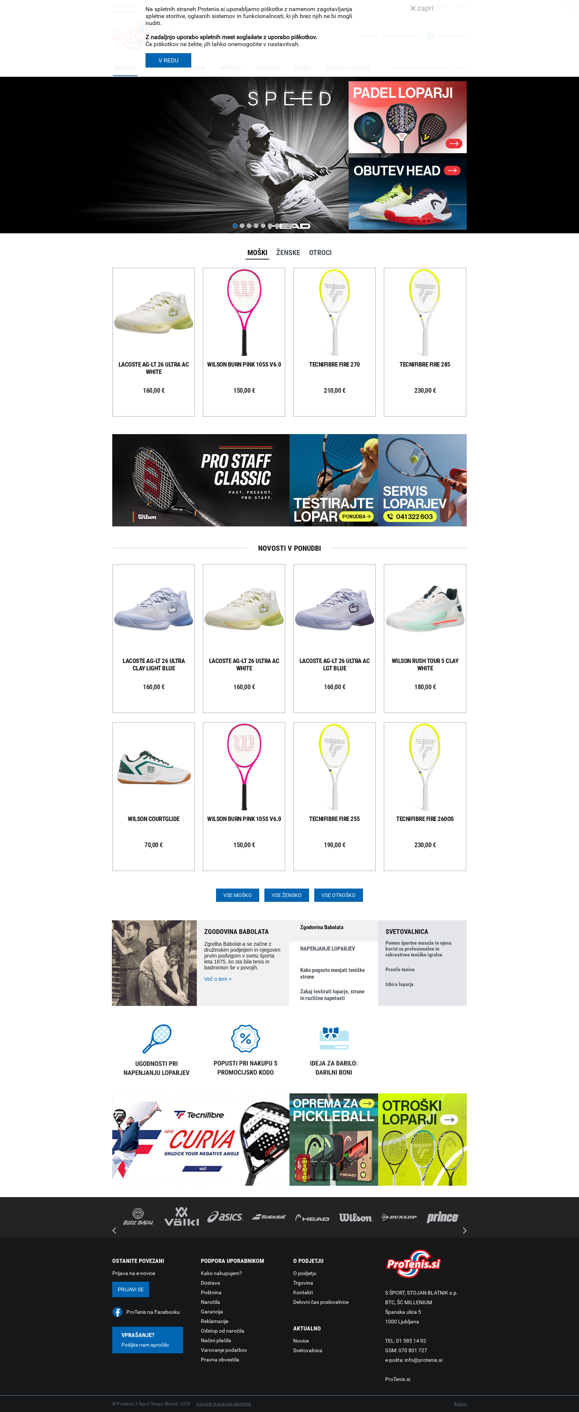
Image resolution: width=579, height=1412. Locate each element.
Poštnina (211, 1292)
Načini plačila (216, 1340)
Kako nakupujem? (221, 1273)
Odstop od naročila (222, 1331)
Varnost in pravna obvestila (223, 1403)
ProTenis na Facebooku (153, 1312)
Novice (301, 1341)
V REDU (168, 60)
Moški (257, 252)
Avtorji (460, 1403)
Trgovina (303, 1283)
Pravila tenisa (400, 969)
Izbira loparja (400, 984)
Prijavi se (131, 1289)
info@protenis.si (423, 1360)
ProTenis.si (397, 1379)
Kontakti (303, 1292)
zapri (422, 8)
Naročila (210, 1302)
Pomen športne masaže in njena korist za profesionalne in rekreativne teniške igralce (419, 949)
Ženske (288, 252)
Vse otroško (339, 895)
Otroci (320, 252)
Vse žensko (287, 895)
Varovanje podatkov (224, 1350)
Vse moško (237, 895)
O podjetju (304, 1273)
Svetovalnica (307, 1350)
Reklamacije (214, 1321)
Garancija (212, 1312)
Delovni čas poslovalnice (321, 1302)
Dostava (210, 1283)
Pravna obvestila (220, 1360)
